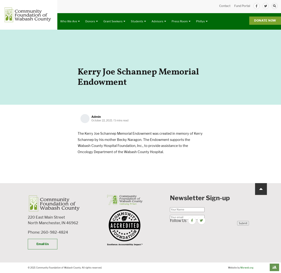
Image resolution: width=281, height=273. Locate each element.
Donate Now (265, 20)
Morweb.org (246, 267)
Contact (224, 6)
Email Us (42, 244)
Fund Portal (242, 6)
